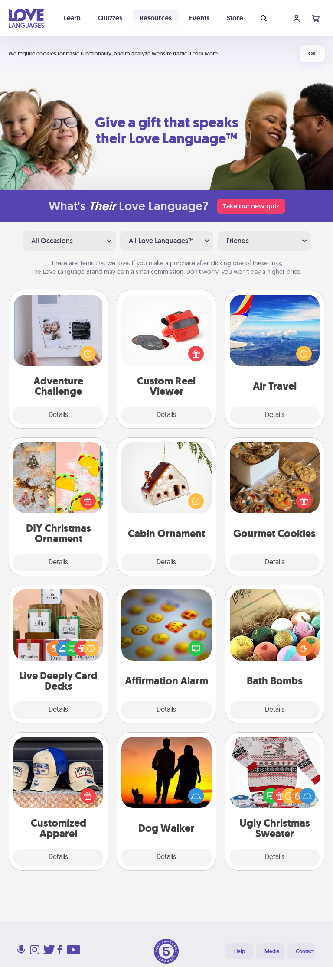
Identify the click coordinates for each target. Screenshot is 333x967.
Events (199, 18)
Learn (72, 18)
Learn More (204, 53)
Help (239, 951)
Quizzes (110, 18)
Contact (305, 951)
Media (271, 951)
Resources (156, 18)
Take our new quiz (251, 206)
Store (235, 18)
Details (58, 415)
